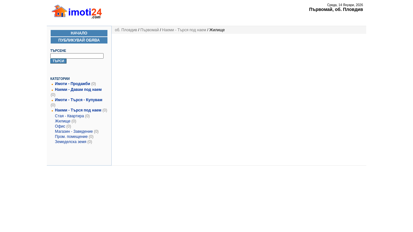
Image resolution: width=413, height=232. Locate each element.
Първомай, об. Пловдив (336, 9)
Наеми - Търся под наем (78, 110)
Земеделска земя (70, 142)
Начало (79, 33)
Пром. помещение (71, 136)
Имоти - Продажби (72, 84)
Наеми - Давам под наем (78, 89)
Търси (58, 61)
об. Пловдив (126, 30)
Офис (60, 126)
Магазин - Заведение (74, 131)
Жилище (62, 121)
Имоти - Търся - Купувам (78, 100)
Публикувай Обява (79, 40)
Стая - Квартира (69, 116)
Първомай (149, 30)
